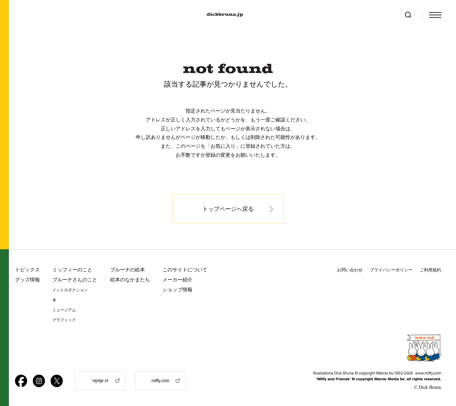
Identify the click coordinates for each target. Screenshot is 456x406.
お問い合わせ (350, 269)
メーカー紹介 (177, 279)
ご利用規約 (430, 269)
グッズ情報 (27, 279)
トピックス (27, 269)
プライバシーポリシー (391, 269)
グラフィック (64, 320)
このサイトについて (184, 269)
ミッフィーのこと (72, 269)
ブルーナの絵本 (127, 269)
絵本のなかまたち (130, 279)
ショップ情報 (177, 289)
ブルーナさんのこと (74, 279)
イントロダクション (70, 290)
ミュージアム (64, 310)
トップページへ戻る (228, 209)
